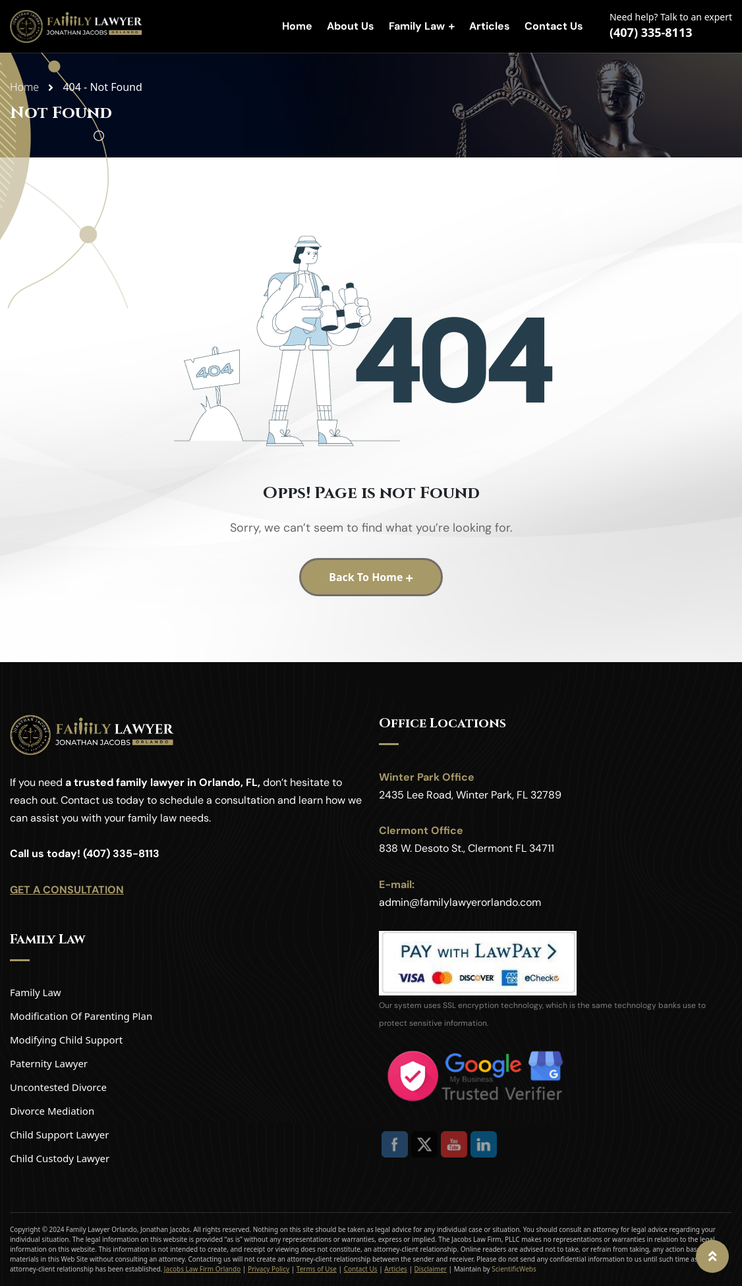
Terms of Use (317, 1268)
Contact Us (554, 26)
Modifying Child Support (66, 1039)
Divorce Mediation (52, 1110)
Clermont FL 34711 (511, 848)
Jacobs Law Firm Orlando (202, 1268)
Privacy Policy (268, 1268)
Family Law (417, 26)
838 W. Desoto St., (422, 848)
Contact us (87, 800)
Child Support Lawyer (59, 1134)
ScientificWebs (514, 1268)
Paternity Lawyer (49, 1063)
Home (297, 26)
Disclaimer (430, 1268)
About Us (350, 26)
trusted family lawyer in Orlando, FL (166, 782)
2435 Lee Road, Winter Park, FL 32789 (470, 795)
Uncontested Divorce (58, 1087)
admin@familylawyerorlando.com (460, 902)
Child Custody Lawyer (59, 1158)
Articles (489, 26)
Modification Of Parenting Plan (81, 1015)
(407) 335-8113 (651, 32)
